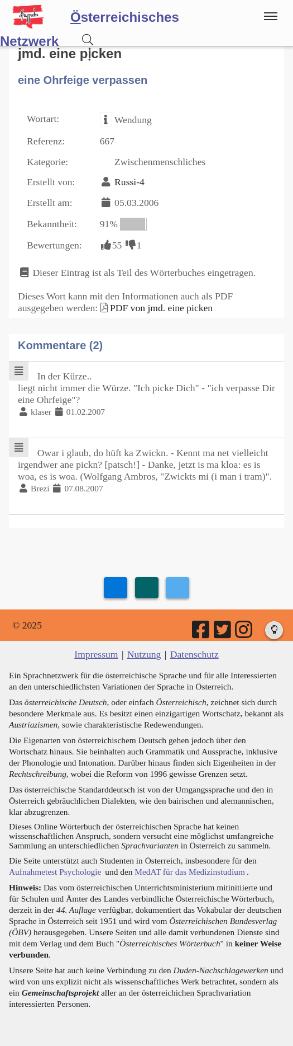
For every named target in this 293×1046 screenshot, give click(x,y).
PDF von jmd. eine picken (161, 307)
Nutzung (144, 654)
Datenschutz (194, 654)
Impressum (96, 654)
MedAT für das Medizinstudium (190, 871)
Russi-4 (129, 181)
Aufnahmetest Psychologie (55, 871)
